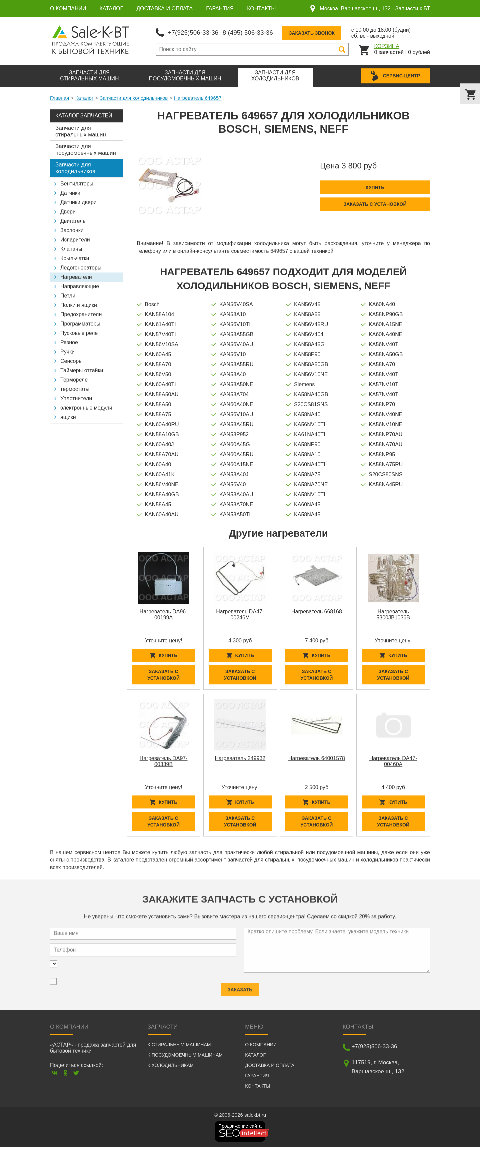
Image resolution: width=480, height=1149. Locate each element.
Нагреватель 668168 (316, 611)
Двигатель (73, 220)
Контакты (261, 8)
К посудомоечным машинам (185, 1057)
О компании (68, 8)
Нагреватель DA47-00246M (240, 614)
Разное (69, 342)
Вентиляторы (76, 183)
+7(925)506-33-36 (195, 32)
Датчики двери (78, 201)
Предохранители (81, 314)
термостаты (74, 388)
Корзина (386, 45)
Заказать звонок (319, 32)
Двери (68, 211)
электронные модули (86, 407)
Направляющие (79, 286)
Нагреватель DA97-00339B (164, 762)
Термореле (74, 379)
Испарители (75, 239)
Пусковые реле (79, 332)
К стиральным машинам (179, 1047)
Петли (67, 295)
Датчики (70, 192)
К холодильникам (171, 1067)
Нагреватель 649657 (197, 97)
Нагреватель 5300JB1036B (393, 614)
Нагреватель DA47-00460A (393, 762)
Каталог (111, 8)
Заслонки (72, 229)
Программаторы (80, 323)
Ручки (67, 351)
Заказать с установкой (374, 203)
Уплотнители (76, 398)
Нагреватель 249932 (240, 759)
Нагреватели (76, 276)
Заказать (240, 986)
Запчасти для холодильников (134, 97)
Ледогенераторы (80, 267)
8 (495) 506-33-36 (253, 32)
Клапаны (71, 248)
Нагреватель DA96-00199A (164, 614)
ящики (68, 416)
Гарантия (220, 8)
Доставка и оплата (164, 8)
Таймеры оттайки (81, 370)
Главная (59, 97)
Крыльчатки (74, 257)
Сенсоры (71, 360)
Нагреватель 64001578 (316, 759)
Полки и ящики (78, 304)
